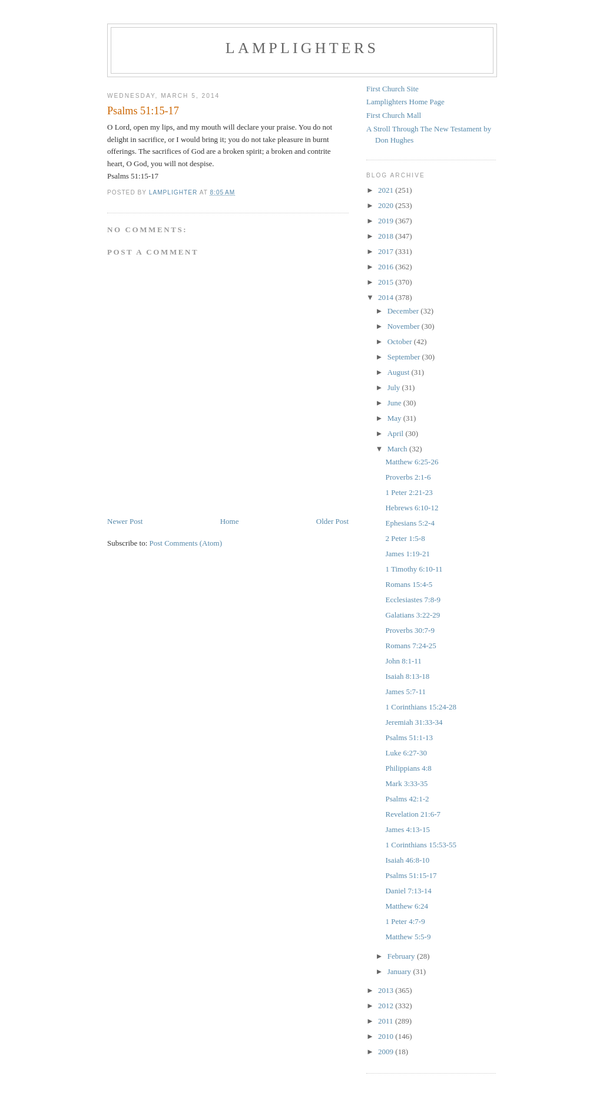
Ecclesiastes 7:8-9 (412, 599)
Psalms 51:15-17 (410, 875)
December (404, 310)
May (395, 418)
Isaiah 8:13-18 (407, 676)
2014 (386, 297)
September (404, 356)
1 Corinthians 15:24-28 (420, 706)
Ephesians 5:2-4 (409, 523)
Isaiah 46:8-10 (407, 860)
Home (229, 521)
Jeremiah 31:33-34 (413, 722)
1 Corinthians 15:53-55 (420, 844)
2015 (386, 282)
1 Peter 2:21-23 (408, 492)
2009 (386, 1051)
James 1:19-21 (407, 553)
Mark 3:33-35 (406, 783)
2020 (386, 205)
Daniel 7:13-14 (408, 890)
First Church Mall (393, 115)
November (404, 326)
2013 (386, 990)
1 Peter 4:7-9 (405, 921)
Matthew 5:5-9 (407, 936)
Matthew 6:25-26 (411, 461)
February (402, 956)
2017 (386, 251)
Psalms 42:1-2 (407, 798)
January (400, 971)
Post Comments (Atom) (186, 543)
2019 (386, 220)
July (394, 387)
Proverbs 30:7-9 (409, 630)
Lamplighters (302, 48)
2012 (386, 1005)
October (400, 341)
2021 (386, 190)
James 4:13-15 (407, 829)
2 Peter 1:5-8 (405, 538)
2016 (386, 266)
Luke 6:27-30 (405, 752)
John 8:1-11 (403, 660)
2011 (386, 1020)
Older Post (332, 521)
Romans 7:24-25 (410, 645)
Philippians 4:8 (408, 768)
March (398, 448)
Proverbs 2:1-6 (407, 477)
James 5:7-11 (405, 691)
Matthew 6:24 (406, 906)
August (399, 372)
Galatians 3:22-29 (412, 614)
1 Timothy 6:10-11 (413, 569)
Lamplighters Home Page (405, 101)
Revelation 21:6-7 (412, 814)
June (395, 402)
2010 (386, 1036)
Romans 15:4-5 (408, 584)
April (396, 433)
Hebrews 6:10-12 (411, 507)
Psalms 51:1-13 (409, 737)
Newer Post (125, 521)
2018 (386, 236)
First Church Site (392, 88)
